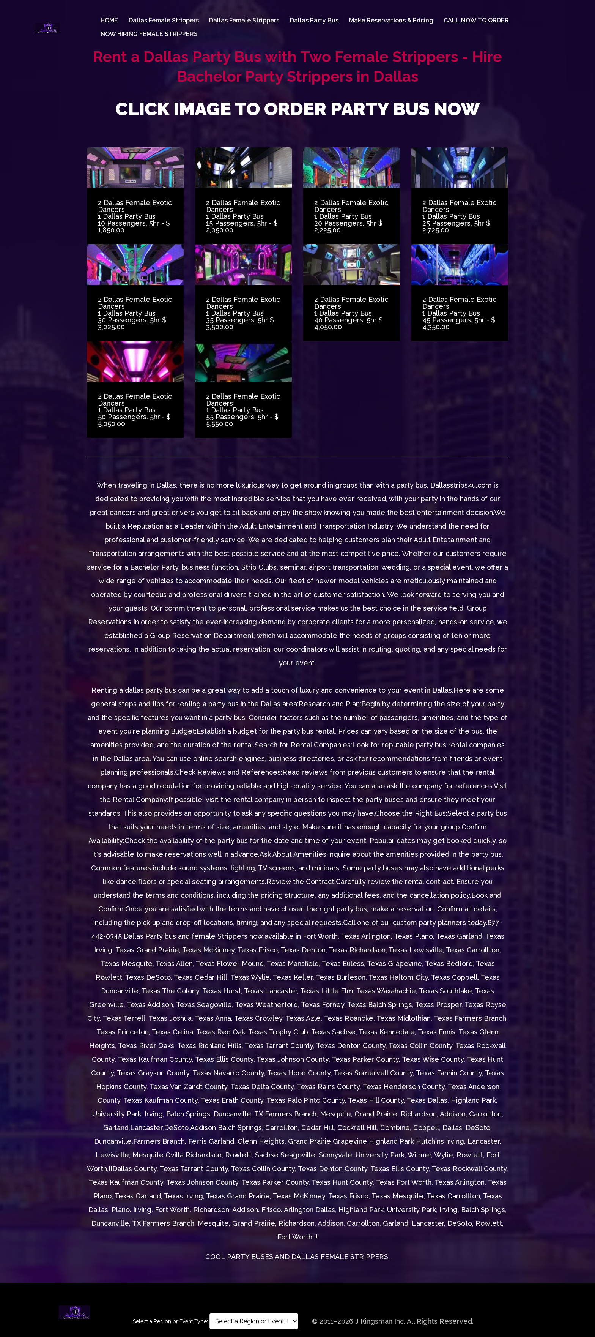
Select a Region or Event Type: (170, 1321)
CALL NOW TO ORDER (477, 20)
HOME (109, 20)
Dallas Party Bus (314, 20)
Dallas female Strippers (164, 20)
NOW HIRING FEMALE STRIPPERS (149, 34)
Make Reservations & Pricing (391, 20)
